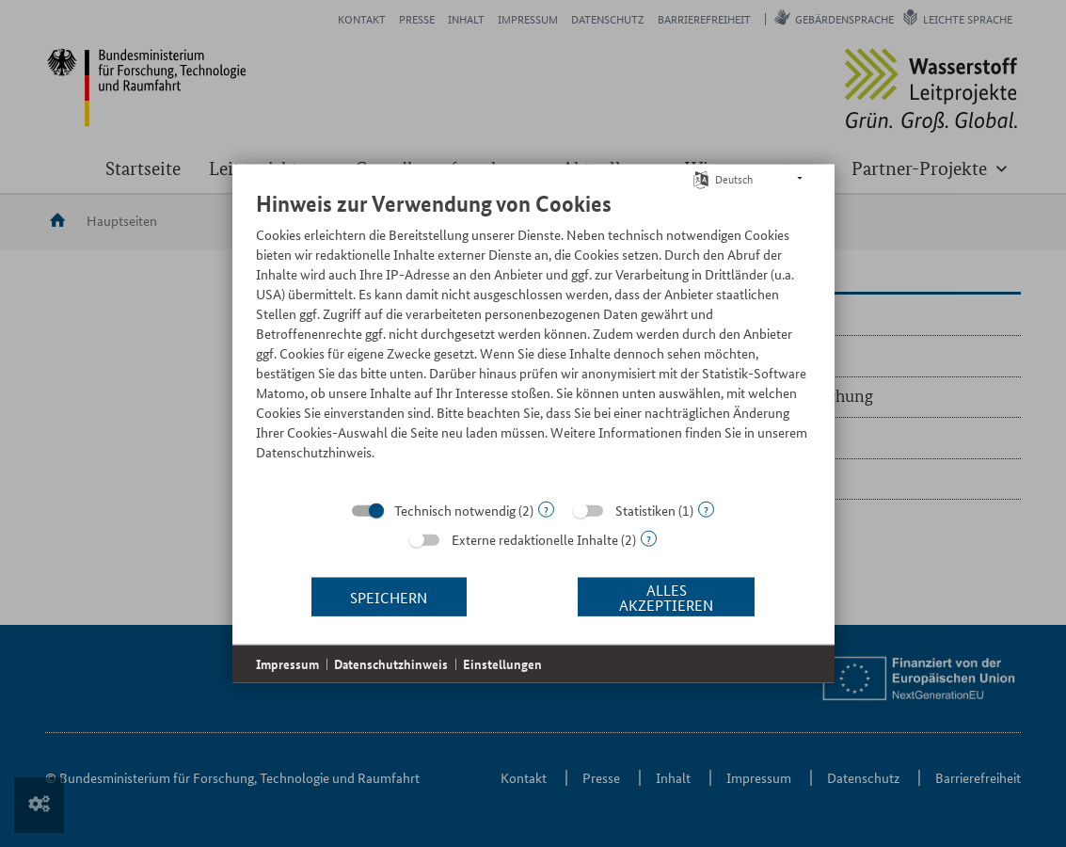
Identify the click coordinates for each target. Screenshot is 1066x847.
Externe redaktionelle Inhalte (535, 539)
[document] (533, 340)
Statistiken (645, 510)
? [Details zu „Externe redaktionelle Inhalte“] (648, 539)
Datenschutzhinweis (391, 664)
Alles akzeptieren (666, 596)
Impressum (287, 664)
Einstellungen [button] (502, 664)
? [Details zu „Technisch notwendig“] (546, 510)
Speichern (388, 596)
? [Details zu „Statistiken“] (706, 510)
